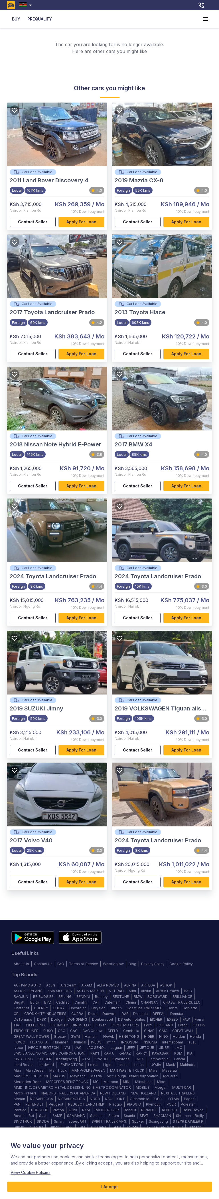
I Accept (109, 1187)
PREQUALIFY (39, 19)
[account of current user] (205, 19)
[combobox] (27, 5)
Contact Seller (32, 222)
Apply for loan (81, 222)
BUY (16, 19)
